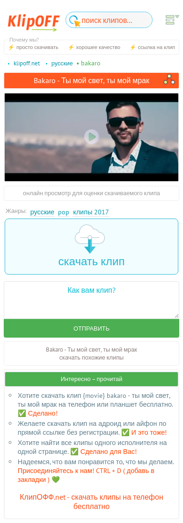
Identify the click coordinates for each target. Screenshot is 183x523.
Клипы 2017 (91, 211)
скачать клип (92, 246)
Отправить (91, 328)
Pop (63, 211)
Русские (42, 211)
